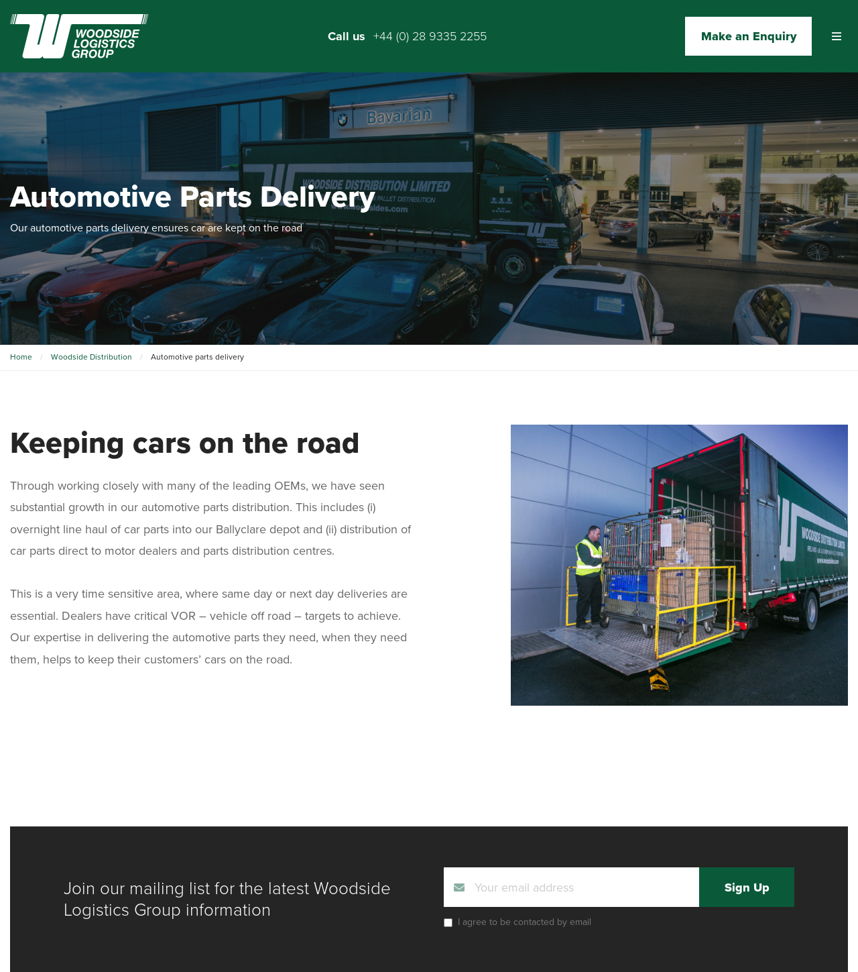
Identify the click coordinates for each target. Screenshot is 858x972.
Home (21, 357)
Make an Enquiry (748, 36)
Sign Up (747, 887)
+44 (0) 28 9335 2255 (430, 36)
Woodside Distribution (91, 357)
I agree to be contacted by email (524, 922)
